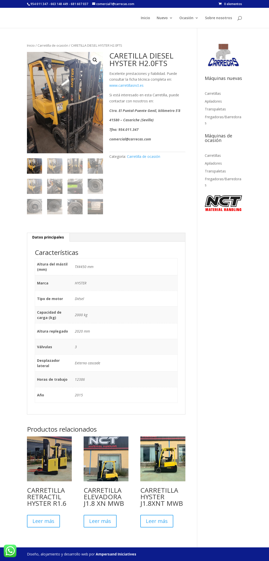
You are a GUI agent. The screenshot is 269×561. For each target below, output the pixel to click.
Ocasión (186, 18)
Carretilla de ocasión (53, 45)
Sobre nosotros (218, 18)
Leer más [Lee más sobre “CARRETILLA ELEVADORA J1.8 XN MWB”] (100, 521)
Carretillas (213, 93)
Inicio (145, 18)
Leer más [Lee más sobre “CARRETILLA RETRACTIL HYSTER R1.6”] (43, 521)
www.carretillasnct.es (126, 85)
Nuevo (162, 18)
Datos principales (48, 237)
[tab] (48, 237)
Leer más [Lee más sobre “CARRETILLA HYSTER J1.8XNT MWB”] (157, 521)
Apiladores (213, 101)
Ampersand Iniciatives (116, 554)
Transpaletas (215, 109)
